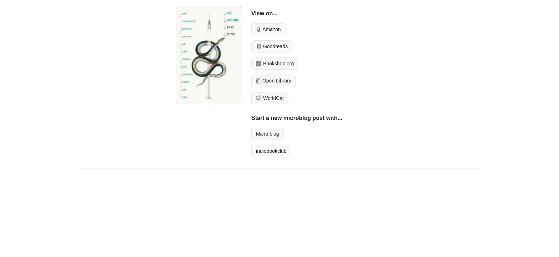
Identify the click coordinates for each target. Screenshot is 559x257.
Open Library (273, 81)
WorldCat (270, 98)
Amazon (268, 29)
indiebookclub (271, 151)
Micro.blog (267, 134)
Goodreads (272, 46)
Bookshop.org (275, 63)
